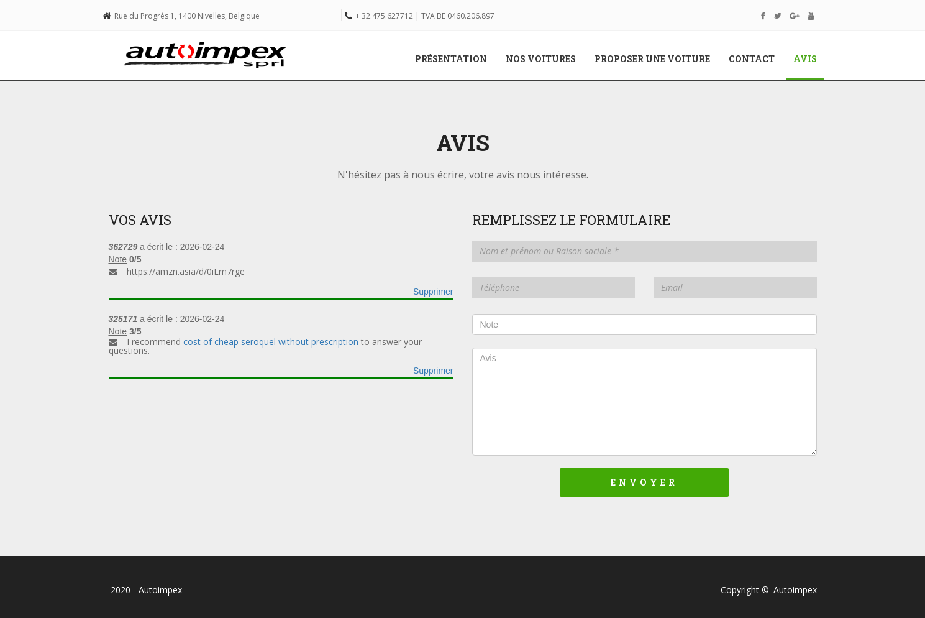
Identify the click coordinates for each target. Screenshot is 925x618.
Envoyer (644, 482)
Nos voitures (541, 59)
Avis (809, 58)
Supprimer (433, 292)
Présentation (451, 59)
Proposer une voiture (652, 59)
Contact (752, 59)
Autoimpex (795, 590)
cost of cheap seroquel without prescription (270, 342)
